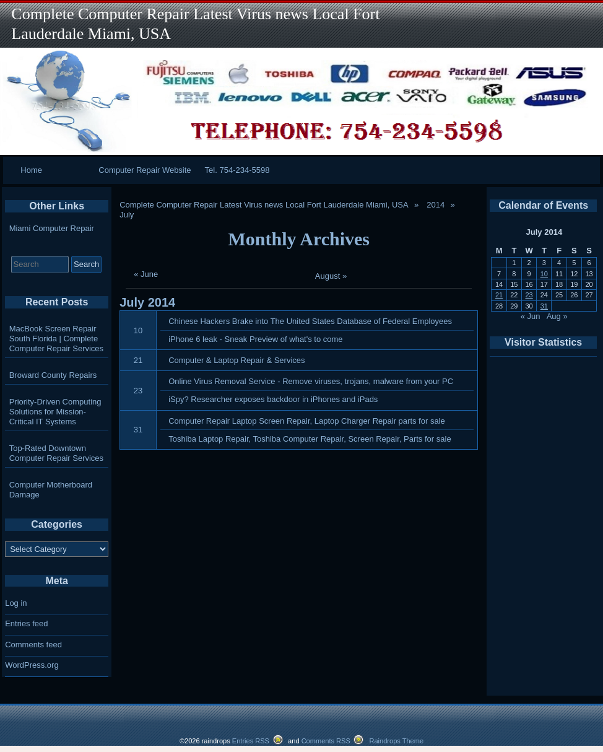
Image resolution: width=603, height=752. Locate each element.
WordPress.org (31, 665)
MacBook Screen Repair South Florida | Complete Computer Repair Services (56, 338)
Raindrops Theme (396, 741)
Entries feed (26, 623)
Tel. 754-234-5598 (237, 170)
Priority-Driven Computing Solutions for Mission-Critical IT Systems (55, 411)
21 (138, 360)
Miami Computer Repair (51, 228)
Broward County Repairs (53, 375)
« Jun (530, 316)
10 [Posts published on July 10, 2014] (544, 274)
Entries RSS (250, 741)
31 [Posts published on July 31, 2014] (544, 306)
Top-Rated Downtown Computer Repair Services (56, 453)
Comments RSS (326, 741)
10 (138, 330)
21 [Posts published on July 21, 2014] (499, 295)
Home (31, 170)
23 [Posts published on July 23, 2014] (528, 295)
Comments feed (33, 644)
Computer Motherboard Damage (50, 489)
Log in (16, 603)
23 (138, 390)
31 (138, 429)
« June (146, 274)
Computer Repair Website (144, 170)
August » (331, 276)
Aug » (557, 316)
